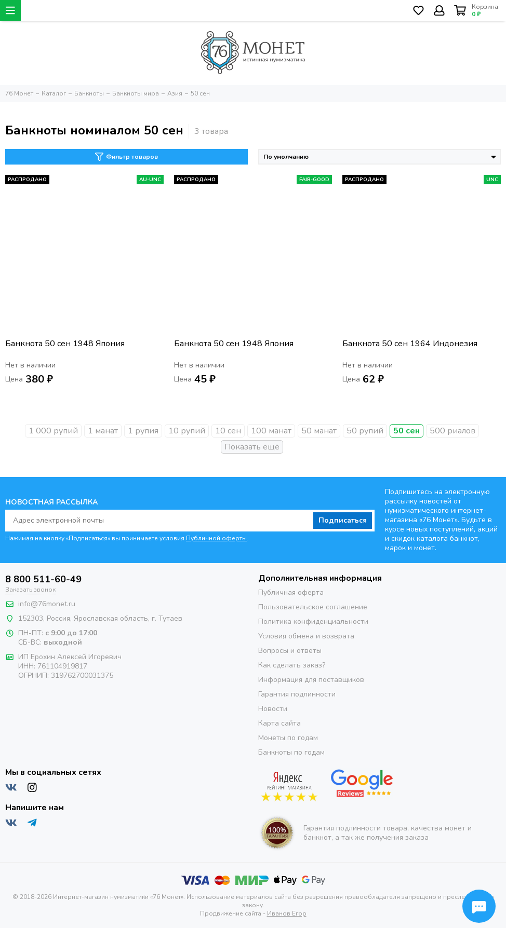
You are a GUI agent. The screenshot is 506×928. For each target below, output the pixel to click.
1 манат (103, 430)
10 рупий (186, 430)
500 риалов (452, 430)
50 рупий (365, 430)
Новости (272, 709)
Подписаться (342, 520)
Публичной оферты (216, 538)
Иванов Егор (287, 913)
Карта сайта (279, 723)
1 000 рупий (53, 430)
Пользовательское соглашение (312, 607)
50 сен (406, 430)
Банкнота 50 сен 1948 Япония (65, 343)
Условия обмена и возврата (306, 636)
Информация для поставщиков (311, 680)
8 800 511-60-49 (43, 579)
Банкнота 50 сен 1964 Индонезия (409, 343)
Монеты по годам (288, 738)
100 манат (271, 430)
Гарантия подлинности (297, 694)
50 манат (319, 430)
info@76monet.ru (46, 604)
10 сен (228, 430)
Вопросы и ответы (290, 651)
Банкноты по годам (291, 752)
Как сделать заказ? (291, 665)
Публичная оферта (291, 592)
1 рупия (143, 430)
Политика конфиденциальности (313, 621)
